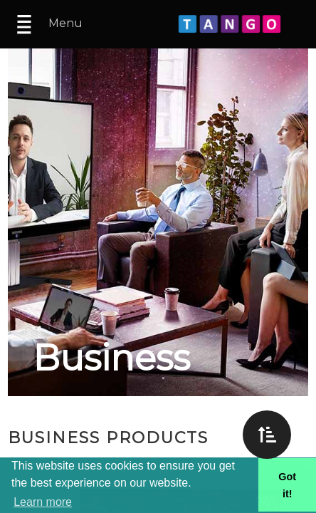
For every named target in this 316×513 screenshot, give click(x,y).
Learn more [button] (43, 502)
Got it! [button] (287, 485)
